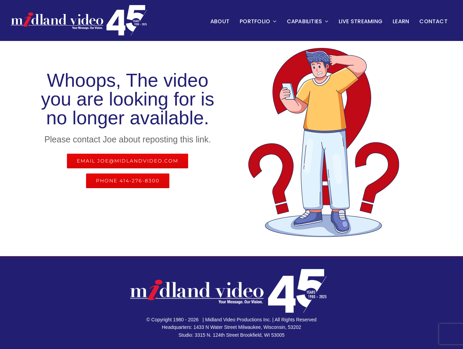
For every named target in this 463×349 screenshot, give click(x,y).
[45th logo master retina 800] (81, 6)
